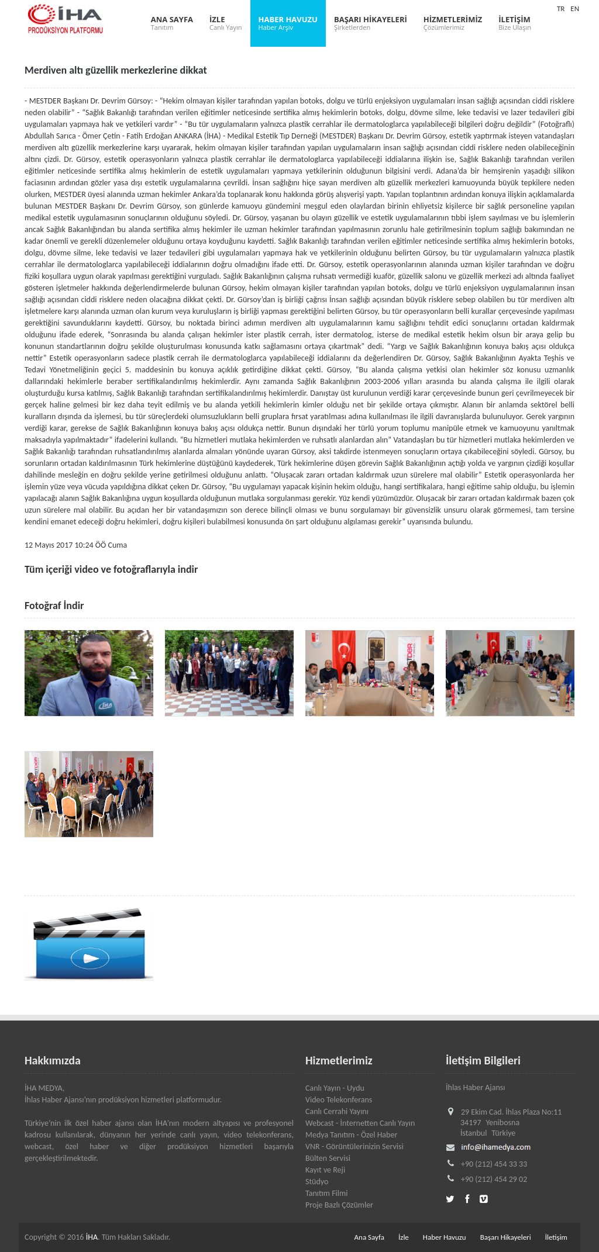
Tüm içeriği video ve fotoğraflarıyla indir (111, 569)
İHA (92, 1237)
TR (560, 8)
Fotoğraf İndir (54, 605)
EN (574, 8)
